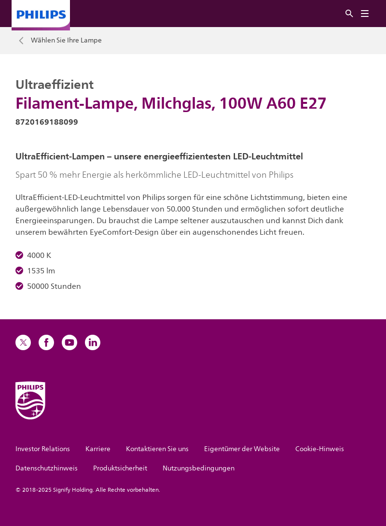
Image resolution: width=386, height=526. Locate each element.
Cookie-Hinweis (319, 449)
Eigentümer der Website (242, 449)
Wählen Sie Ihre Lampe (66, 40)
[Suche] (349, 14)
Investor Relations (42, 449)
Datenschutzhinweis (46, 468)
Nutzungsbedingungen (198, 468)
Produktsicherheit (120, 468)
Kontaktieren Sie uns (157, 449)
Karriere (97, 449)
